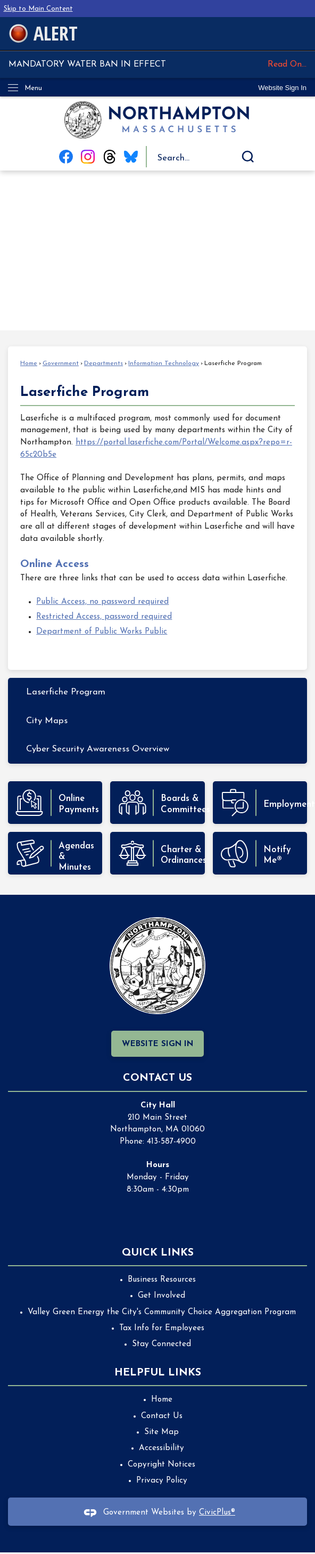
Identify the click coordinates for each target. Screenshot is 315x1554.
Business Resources (162, 1280)
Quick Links (158, 1253)
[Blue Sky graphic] (131, 157)
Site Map (161, 1432)
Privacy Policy (161, 1481)
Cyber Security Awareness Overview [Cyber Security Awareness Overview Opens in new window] (97, 749)
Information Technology (163, 363)
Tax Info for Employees (161, 1328)
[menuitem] (157, 692)
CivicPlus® (217, 1513)
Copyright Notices (161, 1465)
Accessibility (161, 1448)
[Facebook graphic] (66, 157)
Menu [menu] (33, 88)
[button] (248, 156)
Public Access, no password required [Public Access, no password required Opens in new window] (102, 602)
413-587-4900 (171, 1142)
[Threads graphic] (110, 157)
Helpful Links (157, 1372)
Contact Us (162, 1416)
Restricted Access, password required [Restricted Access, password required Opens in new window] (104, 617)
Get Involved (161, 1296)
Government (61, 363)
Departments (103, 363)
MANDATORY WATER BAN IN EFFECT (157, 64)
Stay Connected (161, 1344)
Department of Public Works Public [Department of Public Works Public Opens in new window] (101, 632)
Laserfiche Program (65, 692)
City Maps (47, 720)
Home (28, 363)
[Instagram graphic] (88, 157)
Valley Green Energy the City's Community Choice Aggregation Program (162, 1312)
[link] (282, 87)
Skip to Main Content (38, 8)
